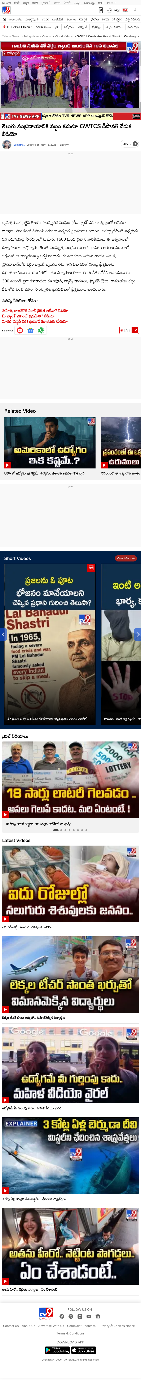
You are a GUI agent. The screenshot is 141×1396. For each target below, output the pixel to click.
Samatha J (20, 144)
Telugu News (10, 36)
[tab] (55, 830)
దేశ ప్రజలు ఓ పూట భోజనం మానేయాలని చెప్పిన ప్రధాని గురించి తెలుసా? (48, 718)
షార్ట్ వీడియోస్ (132, 19)
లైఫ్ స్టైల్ (83, 19)
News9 (6, 2)
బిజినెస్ (105, 19)
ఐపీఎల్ (45, 19)
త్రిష (57, 27)
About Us (28, 1326)
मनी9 (100, 2)
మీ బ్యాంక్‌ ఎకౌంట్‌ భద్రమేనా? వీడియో (28, 316)
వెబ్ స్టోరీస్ (117, 19)
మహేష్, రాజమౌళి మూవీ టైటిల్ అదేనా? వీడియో (35, 310)
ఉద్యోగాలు (69, 27)
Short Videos (17, 558)
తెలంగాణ (71, 19)
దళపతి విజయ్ (43, 27)
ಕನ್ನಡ (26, 2)
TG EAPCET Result (19, 27)
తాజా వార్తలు (15, 19)
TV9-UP (111, 2)
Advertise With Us (51, 1326)
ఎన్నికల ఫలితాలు (114, 27)
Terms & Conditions (70, 1333)
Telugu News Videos (37, 36)
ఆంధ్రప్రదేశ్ (58, 19)
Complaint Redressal (81, 1326)
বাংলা (57, 2)
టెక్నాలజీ (82, 27)
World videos (63, 36)
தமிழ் (77, 2)
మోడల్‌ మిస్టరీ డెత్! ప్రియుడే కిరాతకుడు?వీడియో (35, 321)
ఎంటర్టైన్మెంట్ (32, 19)
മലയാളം (89, 2)
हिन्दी (17, 2)
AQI (117, 10)
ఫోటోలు (95, 19)
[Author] (7, 144)
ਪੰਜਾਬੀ (67, 2)
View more (126, 558)
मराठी (35, 2)
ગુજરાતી (45, 2)
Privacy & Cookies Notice (117, 1326)
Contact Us (11, 1326)
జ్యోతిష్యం (96, 27)
